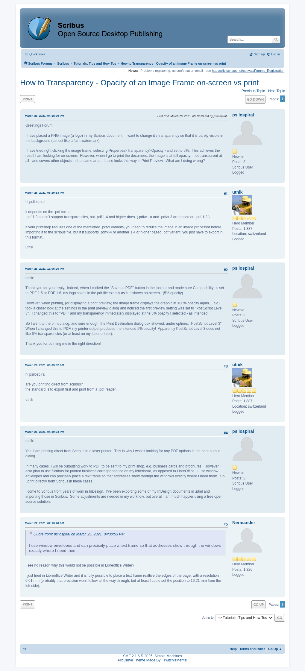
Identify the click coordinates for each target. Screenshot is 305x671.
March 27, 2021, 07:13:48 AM (44, 523)
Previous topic (253, 91)
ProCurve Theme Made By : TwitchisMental (152, 660)
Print (28, 99)
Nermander (243, 522)
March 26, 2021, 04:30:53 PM (44, 431)
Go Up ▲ (275, 649)
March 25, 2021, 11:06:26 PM (44, 268)
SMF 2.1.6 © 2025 (137, 656)
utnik (237, 192)
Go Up (258, 604)
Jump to (208, 617)
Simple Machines (168, 656)
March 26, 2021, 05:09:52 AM (44, 365)
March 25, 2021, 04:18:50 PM (44, 115)
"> (25, 649)
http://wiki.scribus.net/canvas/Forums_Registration (248, 70)
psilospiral (243, 115)
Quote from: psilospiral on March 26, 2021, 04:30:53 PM (79, 534)
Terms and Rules (252, 649)
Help (233, 649)
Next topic (276, 91)
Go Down (255, 99)
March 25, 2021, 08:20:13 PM (44, 192)
